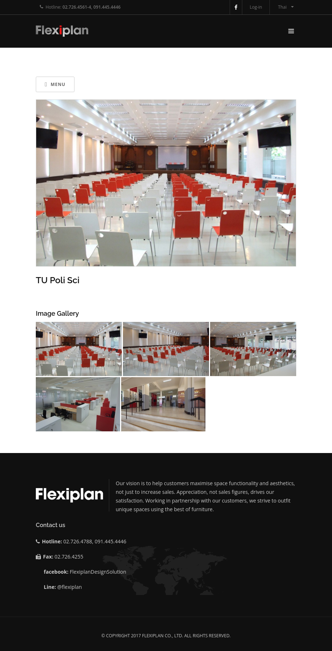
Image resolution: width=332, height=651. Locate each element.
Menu (55, 84)
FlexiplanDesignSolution (98, 571)
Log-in (256, 7)
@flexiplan (69, 586)
